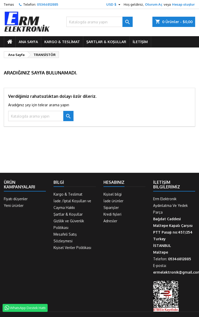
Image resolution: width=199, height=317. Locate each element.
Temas (9, 4)
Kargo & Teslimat (62, 42)
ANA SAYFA (28, 42)
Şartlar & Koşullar (106, 42)
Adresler (110, 221)
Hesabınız (113, 182)
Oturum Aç (153, 4)
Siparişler (111, 207)
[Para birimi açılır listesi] (114, 4)
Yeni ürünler (14, 205)
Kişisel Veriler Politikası (72, 247)
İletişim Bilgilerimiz (166, 184)
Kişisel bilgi (112, 194)
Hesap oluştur (183, 4)
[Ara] (99, 22)
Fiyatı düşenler (16, 199)
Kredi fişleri (112, 214)
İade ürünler (113, 201)
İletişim (140, 42)
